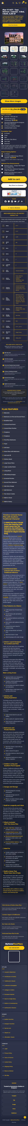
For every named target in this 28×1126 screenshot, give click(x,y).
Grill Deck (6, 447)
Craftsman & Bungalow (10, 985)
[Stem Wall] (6, 141)
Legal (5, 1048)
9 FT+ (17, 326)
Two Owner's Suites (9, 493)
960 (16, 242)
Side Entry (18, 315)
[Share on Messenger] (8, 201)
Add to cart (14, 179)
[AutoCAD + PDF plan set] (9, 117)
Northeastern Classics (10, 1007)
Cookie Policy (8, 1062)
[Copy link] (18, 201)
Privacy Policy (8, 1053)
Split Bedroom (8, 490)
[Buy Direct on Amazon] (14, 185)
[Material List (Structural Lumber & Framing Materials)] (14, 173)
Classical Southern (20, 270)
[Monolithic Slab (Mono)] (9, 139)
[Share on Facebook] (5, 201)
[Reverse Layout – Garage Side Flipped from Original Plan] (14, 166)
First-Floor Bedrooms (10, 439)
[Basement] (6, 143)
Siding (17, 338)
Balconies (6, 412)
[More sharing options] (21, 201)
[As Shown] (6, 133)
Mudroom (21, 275)
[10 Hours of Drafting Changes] (11, 126)
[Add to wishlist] (14, 208)
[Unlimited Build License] (9, 128)
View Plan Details (13, 25)
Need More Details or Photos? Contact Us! (14, 214)
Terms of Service (8, 1057)
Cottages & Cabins (9, 990)
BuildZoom (14, 1113)
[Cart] (22, 3)
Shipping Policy (8, 1066)
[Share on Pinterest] (12, 201)
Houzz (14, 1108)
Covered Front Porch (20, 286)
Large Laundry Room (10, 466)
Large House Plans (9, 463)
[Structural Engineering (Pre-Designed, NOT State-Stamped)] (14, 123)
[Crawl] (4, 135)
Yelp (14, 1100)
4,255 (17, 237)
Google (14, 1104)
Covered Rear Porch (20, 287)
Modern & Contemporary (10, 1003)
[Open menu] (25, 3)
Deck (24, 288)
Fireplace (18, 278)
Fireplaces (7, 432)
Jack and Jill (7, 455)
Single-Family (18, 332)
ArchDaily (5, 597)
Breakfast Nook (19, 309)
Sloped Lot (7, 1032)
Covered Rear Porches (10, 428)
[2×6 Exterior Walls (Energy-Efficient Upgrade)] (14, 157)
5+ (16, 253)
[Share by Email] (15, 201)
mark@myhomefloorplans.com (14, 402)
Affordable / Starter (9, 1037)
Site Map (6, 1075)
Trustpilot (14, 1095)
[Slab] (4, 137)
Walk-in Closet (8, 497)
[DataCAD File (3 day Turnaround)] (14, 119)
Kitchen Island (19, 307)
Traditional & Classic (9, 981)
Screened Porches (9, 478)
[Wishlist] (19, 3)
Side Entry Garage (9, 486)
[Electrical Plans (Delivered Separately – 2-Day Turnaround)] (14, 169)
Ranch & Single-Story (10, 998)
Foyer (17, 275)
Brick (20, 338)
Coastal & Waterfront (9, 972)
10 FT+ (20, 326)
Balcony (17, 290)
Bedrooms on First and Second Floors (14, 416)
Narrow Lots (7, 1028)
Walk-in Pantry (8, 501)
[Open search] (13, 3)
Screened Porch (19, 288)
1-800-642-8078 (19, 401)
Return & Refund (8, 1071)
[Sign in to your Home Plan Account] (16, 3)
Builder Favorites (9, 1019)
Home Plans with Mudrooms (11, 451)
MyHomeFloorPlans (14, 1120)
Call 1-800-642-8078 (14, 947)
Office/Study (18, 280)
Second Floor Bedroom (10, 482)
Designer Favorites (9, 1023)
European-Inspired (9, 994)
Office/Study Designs (10, 474)
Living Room (18, 277)
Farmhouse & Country (10, 976)
